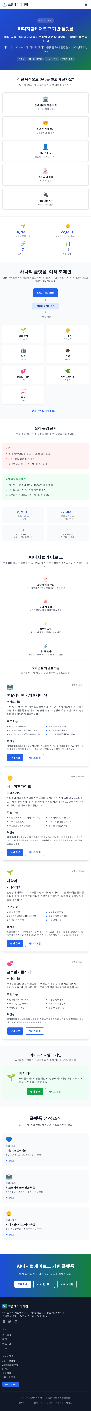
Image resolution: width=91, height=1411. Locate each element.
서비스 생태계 (8, 1361)
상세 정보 (15, 757)
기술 (4, 1348)
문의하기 (23, 1402)
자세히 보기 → (12, 1160)
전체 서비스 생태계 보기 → (45, 410)
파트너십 (60, 1402)
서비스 (69, 1402)
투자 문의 (23, 1284)
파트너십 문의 (44, 1284)
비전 (4, 1339)
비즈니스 (6, 1343)
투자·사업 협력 (8, 1377)
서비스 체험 (35, 757)
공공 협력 (6, 1373)
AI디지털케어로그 (10, 1365)
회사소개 (6, 1334)
